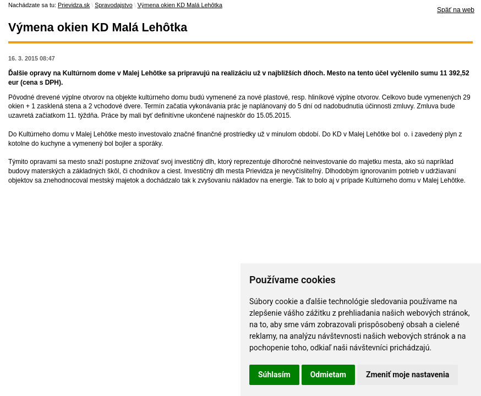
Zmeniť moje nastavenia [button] (407, 374)
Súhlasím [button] (274, 374)
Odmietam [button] (328, 374)
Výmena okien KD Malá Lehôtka (180, 5)
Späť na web (455, 10)
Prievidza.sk (74, 5)
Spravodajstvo (113, 5)
